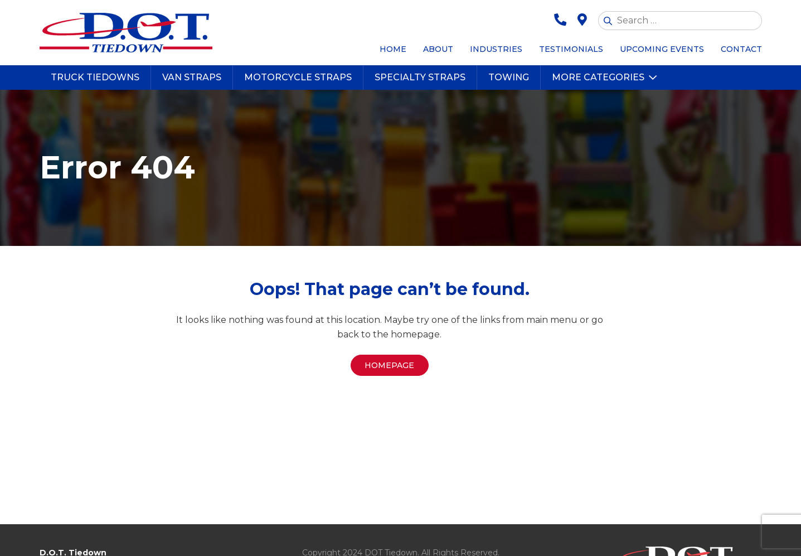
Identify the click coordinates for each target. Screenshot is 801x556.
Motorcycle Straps (298, 77)
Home (393, 49)
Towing (508, 77)
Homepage (389, 365)
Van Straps (191, 77)
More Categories (598, 77)
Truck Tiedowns (95, 77)
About (438, 49)
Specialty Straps (420, 77)
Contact (741, 49)
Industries (496, 49)
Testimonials (571, 49)
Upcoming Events (662, 49)
